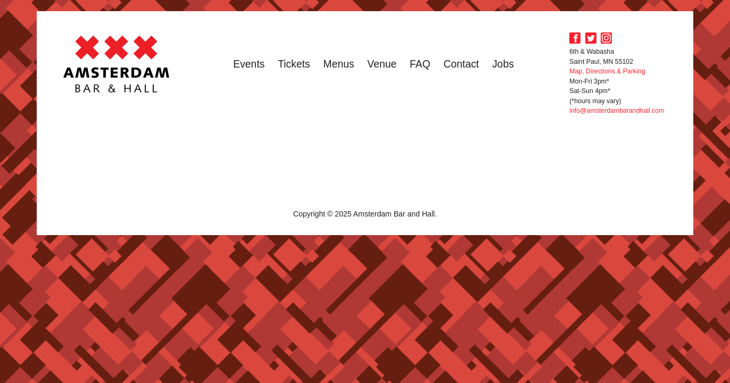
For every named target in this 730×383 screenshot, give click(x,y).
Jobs (503, 64)
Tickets (294, 64)
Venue (381, 64)
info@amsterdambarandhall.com (616, 110)
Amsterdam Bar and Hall (116, 64)
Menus (338, 64)
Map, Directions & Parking (607, 71)
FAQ (420, 64)
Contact (461, 64)
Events (248, 64)
